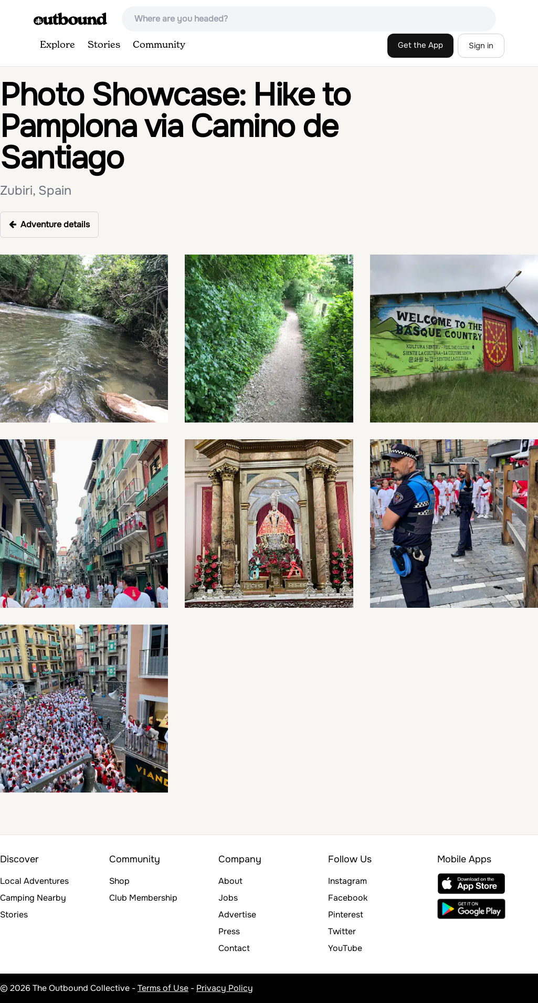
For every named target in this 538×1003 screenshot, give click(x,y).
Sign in (481, 45)
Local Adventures (34, 880)
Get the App (420, 45)
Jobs (228, 897)
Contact (234, 948)
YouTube (345, 948)
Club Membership (143, 897)
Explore (57, 45)
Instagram (347, 880)
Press (229, 931)
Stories (104, 45)
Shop (119, 880)
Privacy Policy (224, 988)
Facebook (347, 897)
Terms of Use (163, 988)
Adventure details (49, 224)
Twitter (342, 931)
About (230, 880)
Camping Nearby (33, 897)
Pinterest (345, 914)
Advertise (237, 914)
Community (159, 45)
